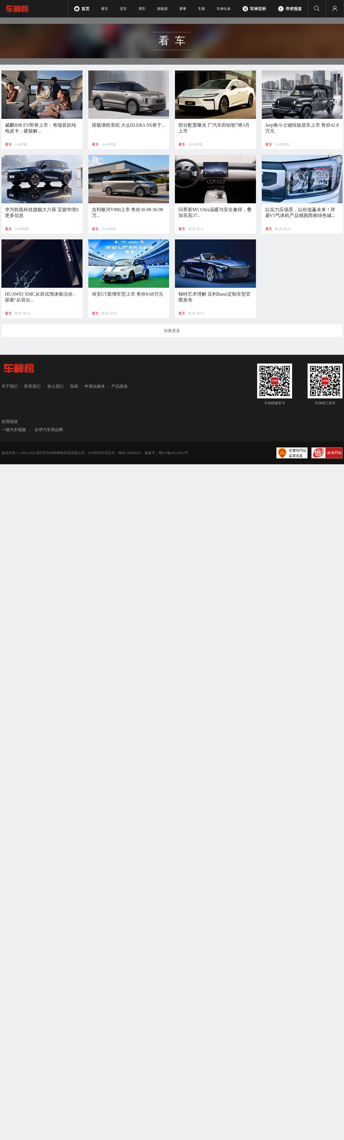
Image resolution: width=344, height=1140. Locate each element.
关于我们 (9, 386)
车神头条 (224, 9)
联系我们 (32, 386)
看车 (104, 9)
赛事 (182, 9)
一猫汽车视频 (13, 430)
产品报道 (119, 386)
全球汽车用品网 (48, 430)
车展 (201, 9)
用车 (141, 9)
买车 (123, 9)
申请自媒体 (95, 386)
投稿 (74, 386)
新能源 (162, 9)
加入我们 (55, 386)
